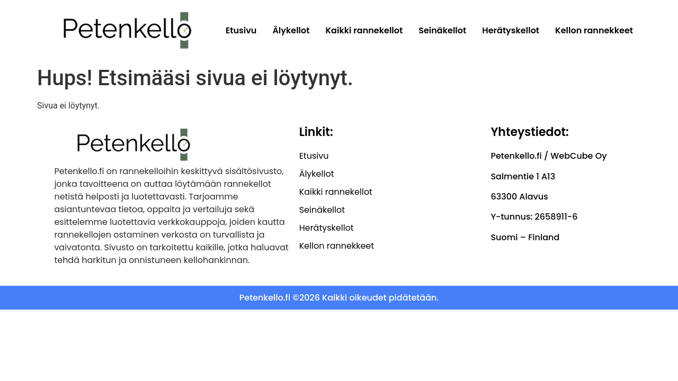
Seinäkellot (442, 30)
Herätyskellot (510, 30)
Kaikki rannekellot (364, 30)
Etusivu (241, 30)
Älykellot (290, 30)
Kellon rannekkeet (594, 30)
